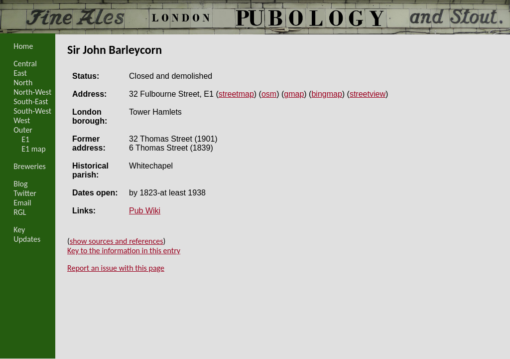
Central (25, 63)
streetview (367, 94)
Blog (20, 183)
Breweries (29, 166)
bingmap (326, 94)
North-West (32, 92)
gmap (294, 94)
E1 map (33, 149)
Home (23, 46)
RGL (19, 212)
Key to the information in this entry (123, 250)
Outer (22, 130)
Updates (26, 239)
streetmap (236, 94)
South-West (32, 111)
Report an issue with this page (115, 268)
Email (22, 202)
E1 (25, 139)
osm (268, 94)
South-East (30, 101)
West (21, 120)
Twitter (24, 193)
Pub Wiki (144, 210)
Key (19, 229)
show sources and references (116, 241)
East (20, 73)
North (22, 82)
